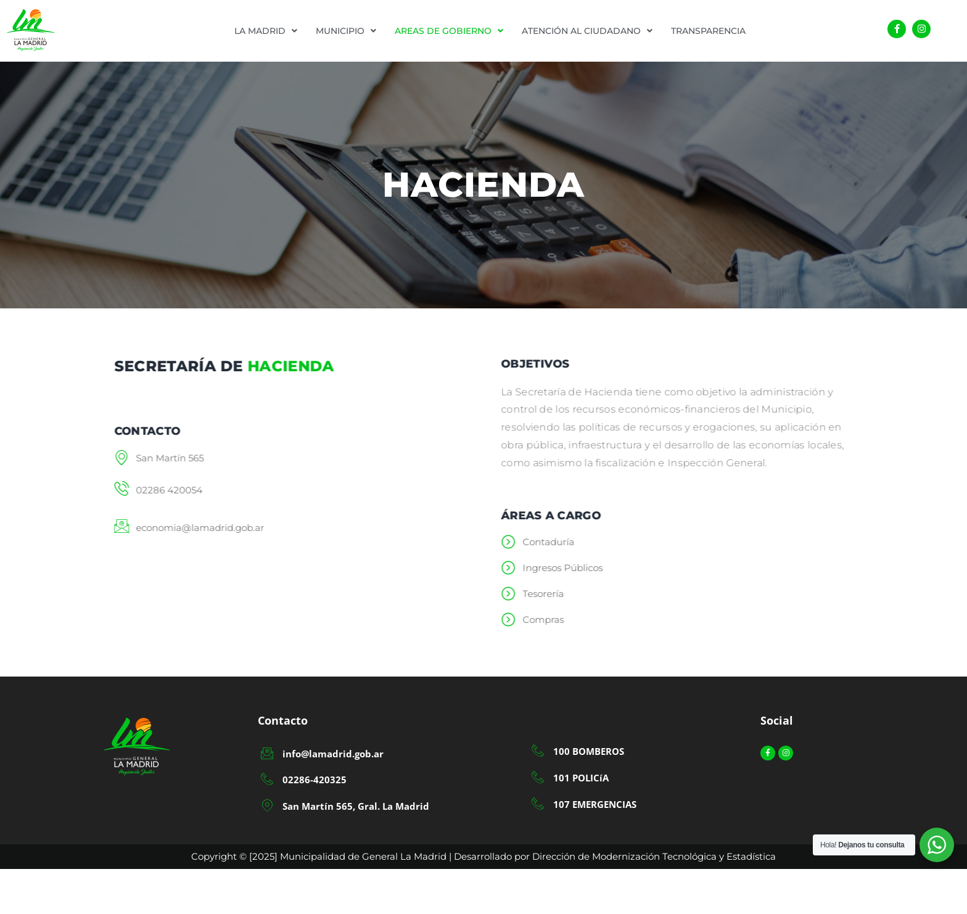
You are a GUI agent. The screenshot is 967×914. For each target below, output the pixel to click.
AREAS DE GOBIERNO (449, 30)
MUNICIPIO (346, 30)
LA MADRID (265, 30)
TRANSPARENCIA (708, 30)
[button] (266, 30)
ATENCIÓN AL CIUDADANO (587, 30)
